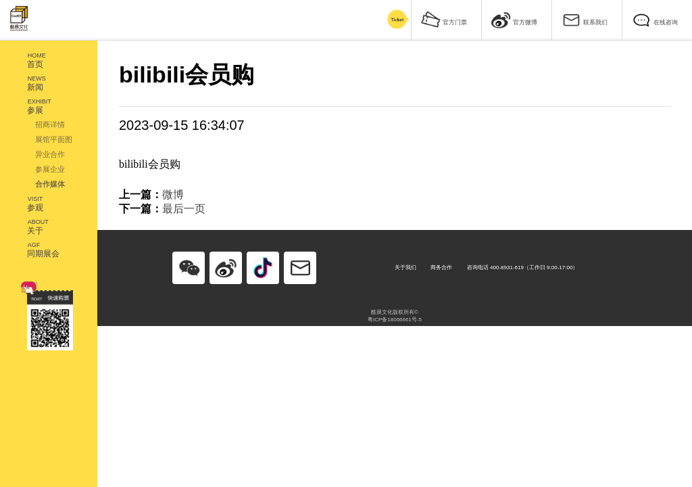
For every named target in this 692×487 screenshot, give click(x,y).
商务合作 (441, 267)
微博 (173, 194)
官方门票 (444, 19)
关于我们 (405, 267)
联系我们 (585, 19)
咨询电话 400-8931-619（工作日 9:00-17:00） (522, 267)
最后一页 (183, 208)
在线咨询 (655, 19)
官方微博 (514, 19)
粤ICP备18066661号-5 (395, 320)
